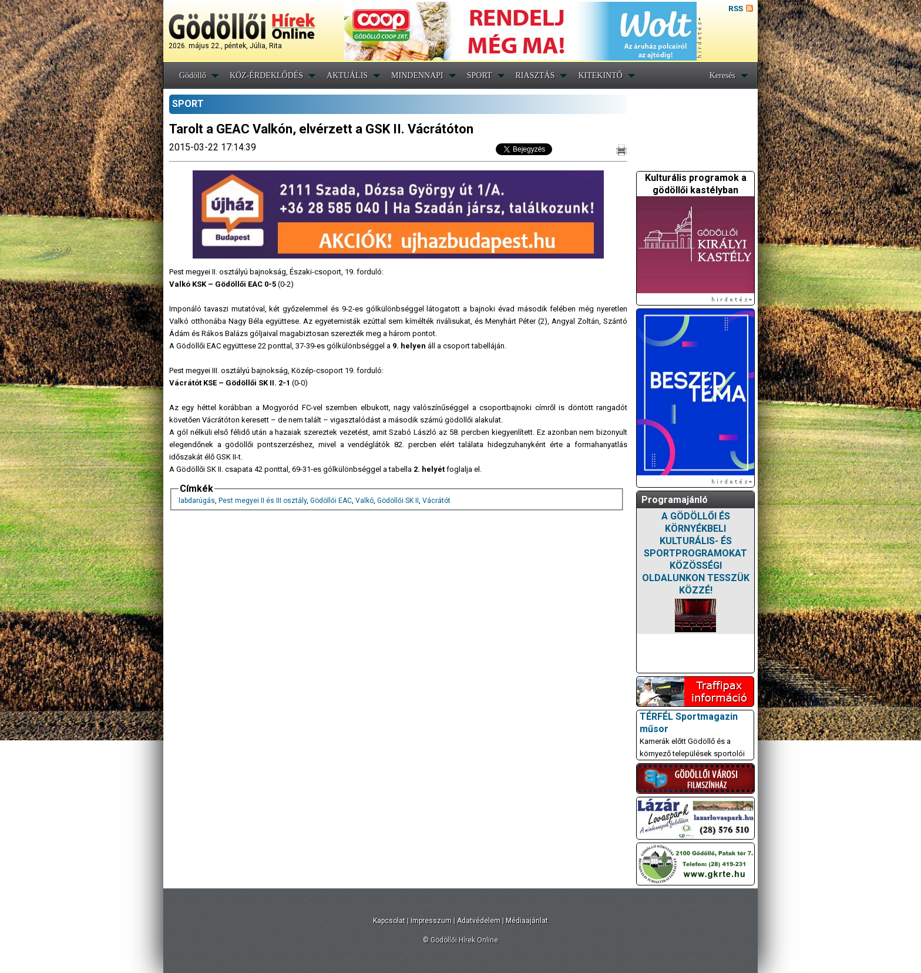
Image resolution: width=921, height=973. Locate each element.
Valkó (364, 500)
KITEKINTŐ (600, 75)
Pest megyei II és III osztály (263, 500)
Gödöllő (192, 75)
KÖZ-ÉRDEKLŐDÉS (266, 75)
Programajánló (674, 499)
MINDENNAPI (417, 75)
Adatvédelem (478, 921)
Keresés (722, 75)
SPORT (479, 75)
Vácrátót (436, 500)
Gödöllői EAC (331, 500)
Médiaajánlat (527, 921)
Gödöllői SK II (398, 500)
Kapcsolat (389, 921)
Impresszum (431, 921)
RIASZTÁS (535, 75)
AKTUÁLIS (347, 75)
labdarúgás (197, 500)
